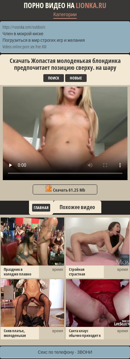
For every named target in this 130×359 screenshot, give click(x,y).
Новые (76, 78)
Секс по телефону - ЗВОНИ (65, 352)
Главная (41, 207)
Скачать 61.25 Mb (65, 189)
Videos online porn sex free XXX (24, 47)
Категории (65, 14)
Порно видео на (65, 5)
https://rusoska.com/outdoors (23, 27)
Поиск (53, 78)
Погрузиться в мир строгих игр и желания (43, 40)
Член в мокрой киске (22, 33)
